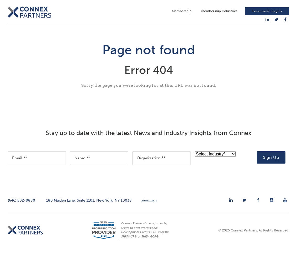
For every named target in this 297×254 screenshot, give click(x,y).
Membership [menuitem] (182, 12)
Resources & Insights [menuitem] (267, 12)
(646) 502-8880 (21, 203)
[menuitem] (267, 20)
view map (149, 203)
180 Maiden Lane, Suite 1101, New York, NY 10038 (89, 203)
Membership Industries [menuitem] (219, 12)
